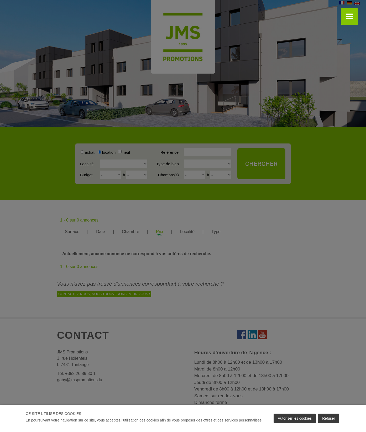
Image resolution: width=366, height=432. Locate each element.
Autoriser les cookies (295, 418)
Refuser (328, 418)
